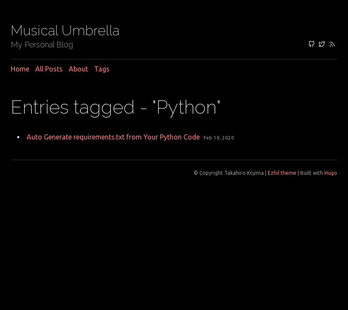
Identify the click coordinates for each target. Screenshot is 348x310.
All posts (49, 69)
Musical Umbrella (65, 30)
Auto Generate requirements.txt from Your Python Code (113, 137)
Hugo (330, 173)
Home (20, 69)
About (78, 69)
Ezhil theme (282, 173)
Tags (102, 69)
